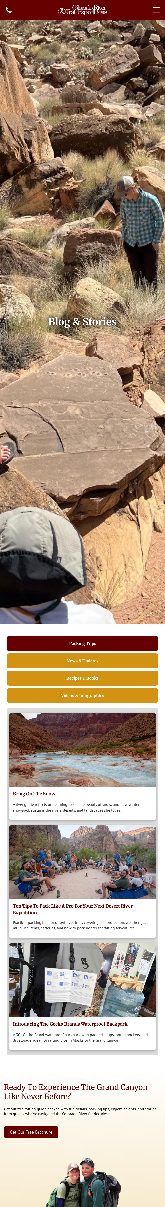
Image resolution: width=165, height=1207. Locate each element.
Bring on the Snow (34, 794)
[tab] (83, 643)
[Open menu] (156, 10)
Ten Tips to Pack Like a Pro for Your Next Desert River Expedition (73, 909)
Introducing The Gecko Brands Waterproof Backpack (70, 1024)
